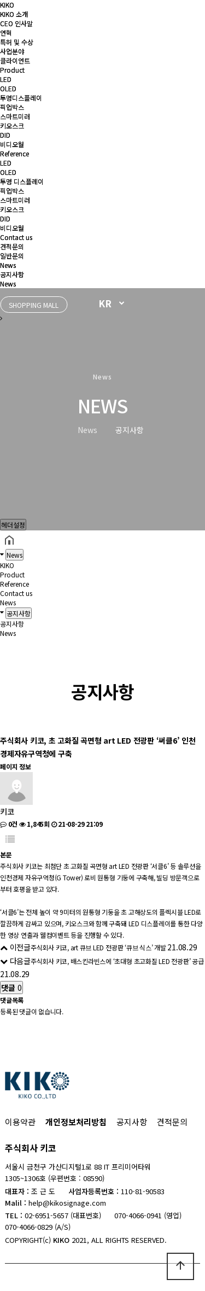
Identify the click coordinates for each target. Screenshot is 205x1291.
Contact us (16, 237)
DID (5, 134)
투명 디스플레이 (22, 181)
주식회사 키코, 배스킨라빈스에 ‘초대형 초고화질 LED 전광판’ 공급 (117, 961)
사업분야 (12, 51)
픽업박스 (12, 107)
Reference (14, 153)
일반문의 (12, 255)
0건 (8, 823)
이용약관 (20, 1122)
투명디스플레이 (21, 97)
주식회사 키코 (30, 1147)
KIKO (7, 4)
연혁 (6, 32)
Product (12, 69)
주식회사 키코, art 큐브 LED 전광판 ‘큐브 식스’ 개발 (98, 947)
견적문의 (12, 246)
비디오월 (12, 144)
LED (5, 79)
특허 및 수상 (16, 41)
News (8, 265)
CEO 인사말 (16, 23)
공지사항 (12, 274)
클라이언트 (15, 60)
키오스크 (12, 125)
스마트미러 (15, 116)
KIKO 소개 (14, 14)
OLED (8, 88)
